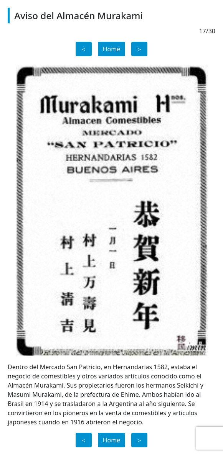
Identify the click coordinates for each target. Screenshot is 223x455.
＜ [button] (84, 49)
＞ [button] (139, 49)
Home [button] (112, 49)
